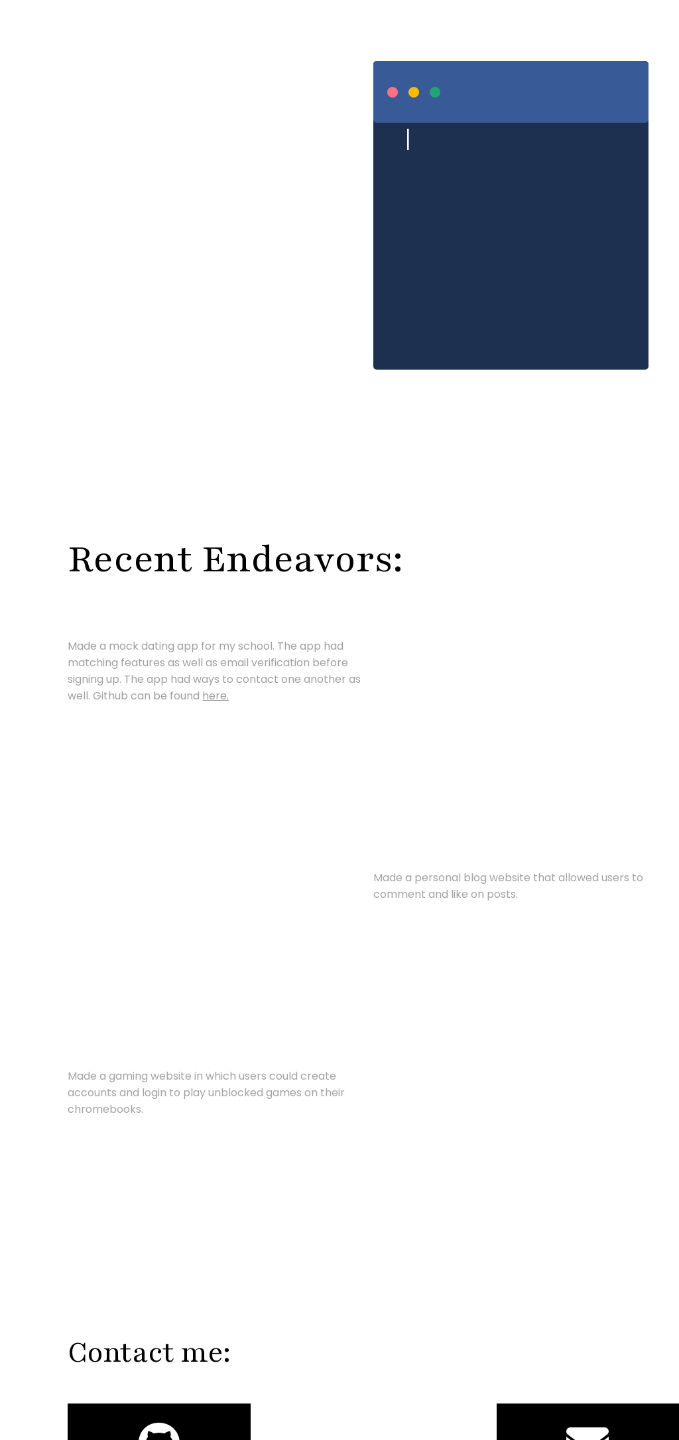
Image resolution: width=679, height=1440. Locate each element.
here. (215, 695)
